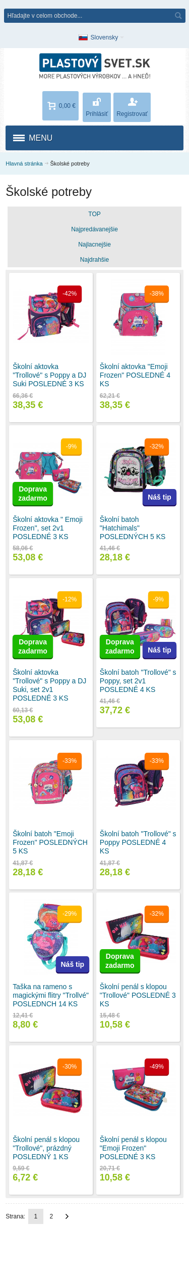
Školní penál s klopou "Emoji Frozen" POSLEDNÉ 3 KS (133, 1148)
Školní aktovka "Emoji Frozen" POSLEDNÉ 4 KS (135, 375)
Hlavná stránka (24, 163)
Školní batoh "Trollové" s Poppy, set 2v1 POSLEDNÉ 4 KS (138, 681)
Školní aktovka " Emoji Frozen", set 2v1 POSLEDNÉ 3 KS (48, 528)
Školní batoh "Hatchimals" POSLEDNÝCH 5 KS (133, 528)
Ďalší (67, 1216)
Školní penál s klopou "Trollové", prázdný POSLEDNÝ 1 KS (46, 1148)
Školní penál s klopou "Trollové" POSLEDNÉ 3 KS (138, 995)
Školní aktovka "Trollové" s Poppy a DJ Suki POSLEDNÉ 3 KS (49, 375)
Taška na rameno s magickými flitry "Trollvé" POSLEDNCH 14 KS (51, 995)
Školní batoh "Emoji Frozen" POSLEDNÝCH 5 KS (50, 842)
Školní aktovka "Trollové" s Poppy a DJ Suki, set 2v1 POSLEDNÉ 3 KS (49, 685)
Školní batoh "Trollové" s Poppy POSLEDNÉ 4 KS (138, 842)
